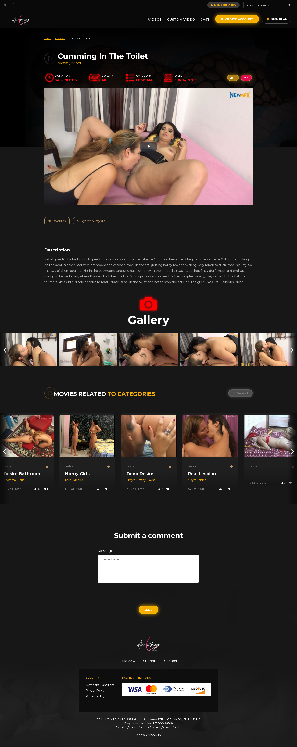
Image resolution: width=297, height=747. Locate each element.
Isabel (76, 63)
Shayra (131, 480)
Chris (21, 480)
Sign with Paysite (91, 221)
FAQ (89, 702)
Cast (204, 19)
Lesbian (8, 466)
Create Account (237, 19)
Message (105, 551)
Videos (155, 19)
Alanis (202, 480)
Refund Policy (95, 696)
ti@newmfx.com (136, 727)
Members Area (223, 4)
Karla (68, 480)
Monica (78, 480)
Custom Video (181, 19)
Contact (170, 661)
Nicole (63, 63)
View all (240, 393)
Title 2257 (128, 661)
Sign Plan (277, 19)
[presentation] (4, 350)
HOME (47, 38)
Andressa (10, 480)
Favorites (57, 221)
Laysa (151, 480)
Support (150, 661)
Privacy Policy (95, 690)
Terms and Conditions (100, 685)
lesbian (60, 38)
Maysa (192, 480)
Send (148, 610)
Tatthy (141, 480)
